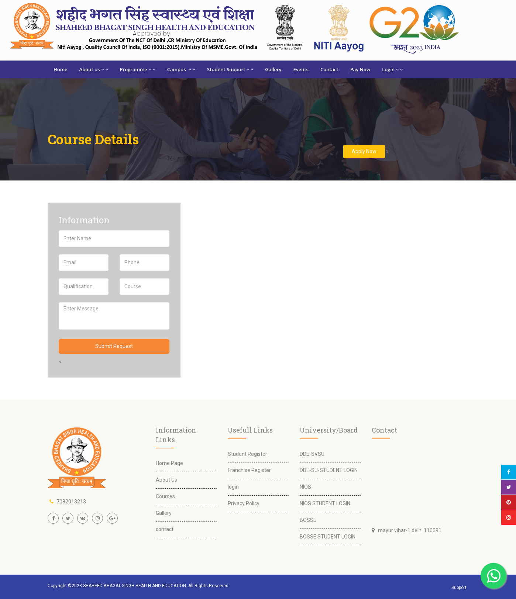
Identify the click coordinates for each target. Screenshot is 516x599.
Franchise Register (249, 470)
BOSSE (308, 520)
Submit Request (114, 346)
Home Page (169, 463)
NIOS (305, 487)
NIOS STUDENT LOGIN (325, 503)
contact (164, 529)
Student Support (230, 69)
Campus (181, 69)
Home (61, 69)
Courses (165, 496)
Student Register (247, 454)
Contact (329, 69)
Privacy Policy (243, 503)
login (233, 487)
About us (93, 69)
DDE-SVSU (312, 454)
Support (459, 587)
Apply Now (364, 151)
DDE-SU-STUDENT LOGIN (329, 470)
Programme (137, 69)
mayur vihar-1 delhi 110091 (408, 530)
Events (301, 69)
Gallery (273, 69)
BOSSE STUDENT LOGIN (327, 537)
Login (392, 69)
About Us (166, 480)
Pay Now (360, 69)
